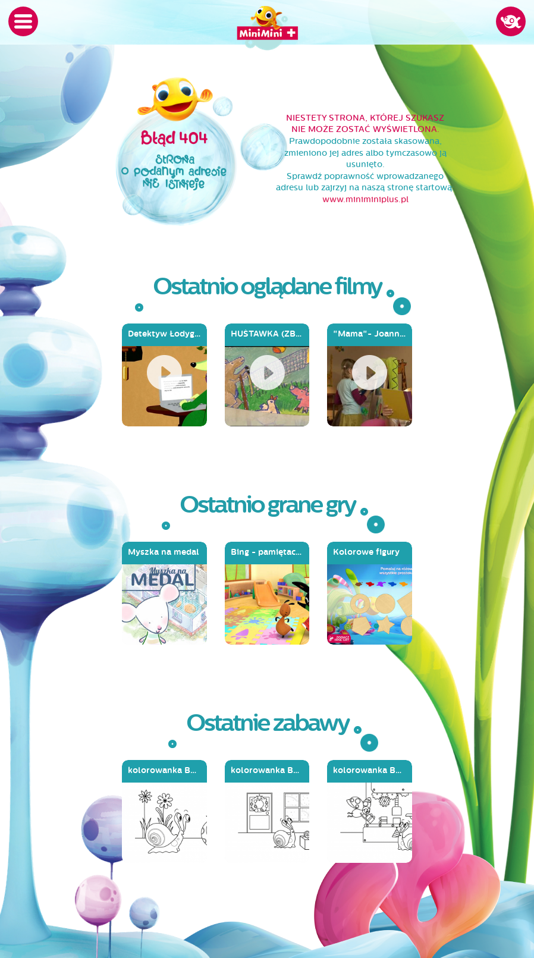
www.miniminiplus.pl (365, 199)
